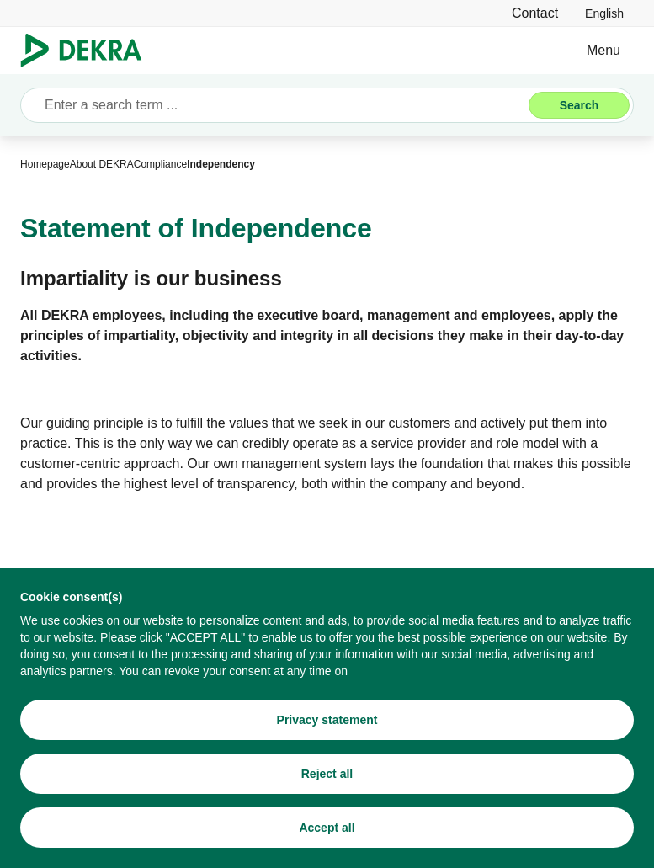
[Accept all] (327, 827)
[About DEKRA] (102, 164)
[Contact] (535, 13)
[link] (604, 13)
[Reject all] (327, 774)
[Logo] (88, 50)
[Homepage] (45, 164)
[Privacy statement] (327, 720)
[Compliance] (160, 164)
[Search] (579, 105)
